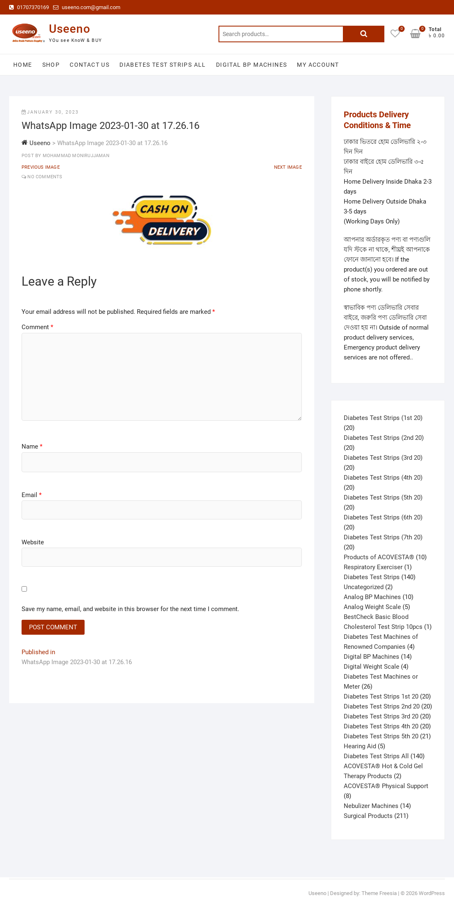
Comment (37, 327)
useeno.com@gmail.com (86, 7)
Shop (51, 64)
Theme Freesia (379, 893)
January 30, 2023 (50, 112)
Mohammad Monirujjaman (75, 155)
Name (32, 446)
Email (31, 495)
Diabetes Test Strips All (162, 64)
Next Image (288, 167)
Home (22, 64)
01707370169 (29, 7)
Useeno (69, 29)
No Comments (44, 177)
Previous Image (41, 167)
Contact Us (89, 64)
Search (363, 34)
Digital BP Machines (251, 64)
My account (318, 64)
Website (33, 542)
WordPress (432, 893)
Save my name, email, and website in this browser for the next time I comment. (130, 609)
